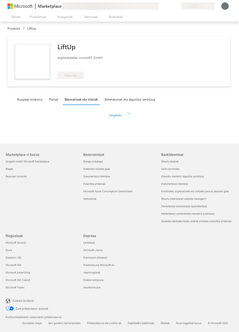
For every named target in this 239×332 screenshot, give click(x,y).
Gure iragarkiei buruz (188, 323)
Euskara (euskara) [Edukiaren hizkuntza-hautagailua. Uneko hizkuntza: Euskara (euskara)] (23, 300)
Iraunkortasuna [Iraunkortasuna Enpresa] (91, 287)
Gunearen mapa (32, 323)
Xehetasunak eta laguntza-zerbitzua (129, 99)
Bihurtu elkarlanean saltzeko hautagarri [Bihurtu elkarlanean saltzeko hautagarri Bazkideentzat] (183, 198)
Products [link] (13, 28)
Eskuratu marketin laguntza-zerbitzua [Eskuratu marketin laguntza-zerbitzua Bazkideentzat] (182, 176)
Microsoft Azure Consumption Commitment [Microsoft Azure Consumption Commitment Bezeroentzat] (107, 191)
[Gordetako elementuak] (172, 6)
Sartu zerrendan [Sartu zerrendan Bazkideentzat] (170, 169)
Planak (53, 99)
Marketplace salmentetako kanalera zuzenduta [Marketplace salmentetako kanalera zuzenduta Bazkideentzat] (187, 213)
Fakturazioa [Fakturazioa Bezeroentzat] (89, 198)
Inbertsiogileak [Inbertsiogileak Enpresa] (91, 272)
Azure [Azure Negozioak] (9, 250)
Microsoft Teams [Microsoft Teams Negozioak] (15, 287)
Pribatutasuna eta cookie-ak (104, 323)
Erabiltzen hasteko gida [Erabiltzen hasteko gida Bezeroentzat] (96, 169)
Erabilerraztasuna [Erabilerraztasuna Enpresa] (93, 280)
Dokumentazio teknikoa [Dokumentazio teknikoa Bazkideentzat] (174, 183)
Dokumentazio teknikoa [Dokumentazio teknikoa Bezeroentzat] (96, 176)
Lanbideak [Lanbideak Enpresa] (89, 242)
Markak (165, 323)
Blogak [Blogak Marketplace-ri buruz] (9, 169)
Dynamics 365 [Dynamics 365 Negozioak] (13, 257)
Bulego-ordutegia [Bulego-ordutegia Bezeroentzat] (93, 161)
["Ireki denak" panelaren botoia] (14, 16)
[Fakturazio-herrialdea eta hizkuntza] (198, 6)
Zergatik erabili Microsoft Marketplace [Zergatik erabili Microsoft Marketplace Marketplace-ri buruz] (27, 161)
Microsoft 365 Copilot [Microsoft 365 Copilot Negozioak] (18, 280)
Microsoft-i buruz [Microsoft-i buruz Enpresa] (93, 250)
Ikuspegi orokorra (29, 99)
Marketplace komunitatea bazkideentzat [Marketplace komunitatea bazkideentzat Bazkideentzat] (184, 206)
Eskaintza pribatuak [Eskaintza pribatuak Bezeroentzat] (94, 183)
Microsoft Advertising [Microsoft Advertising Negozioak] (18, 272)
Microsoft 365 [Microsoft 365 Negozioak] (13, 265)
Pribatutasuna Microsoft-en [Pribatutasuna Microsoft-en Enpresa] (98, 265)
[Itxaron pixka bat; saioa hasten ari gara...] (225, 6)
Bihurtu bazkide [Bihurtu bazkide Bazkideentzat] (170, 161)
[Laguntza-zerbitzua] (166, 6)
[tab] (31, 99)
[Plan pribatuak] (177, 6)
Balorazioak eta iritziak (81, 99)
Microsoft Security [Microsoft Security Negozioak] (16, 242)
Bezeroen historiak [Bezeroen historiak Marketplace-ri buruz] (16, 176)
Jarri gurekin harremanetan (64, 323)
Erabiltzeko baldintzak (141, 323)
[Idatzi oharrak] (160, 6)
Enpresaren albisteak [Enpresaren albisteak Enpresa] (95, 257)
